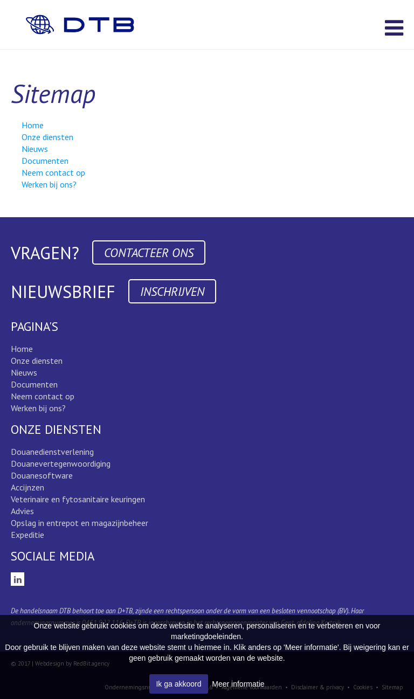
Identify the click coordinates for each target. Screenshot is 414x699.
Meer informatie (238, 684)
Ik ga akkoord (178, 684)
